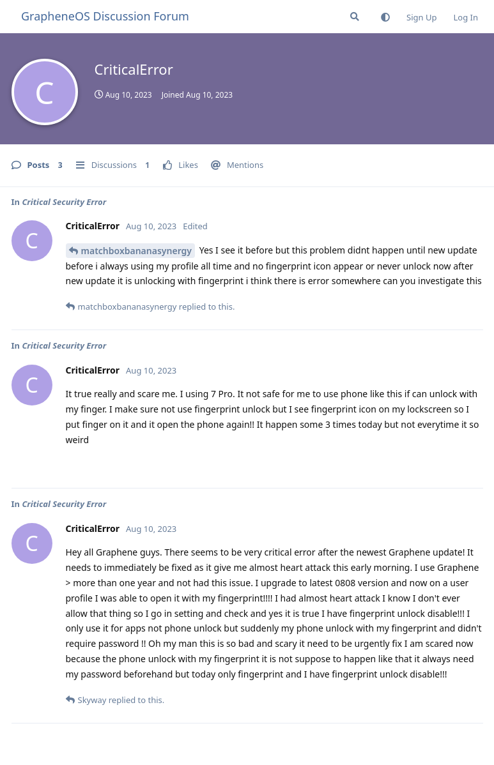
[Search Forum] (354, 16)
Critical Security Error (64, 202)
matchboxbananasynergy (136, 251)
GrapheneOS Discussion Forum (105, 16)
